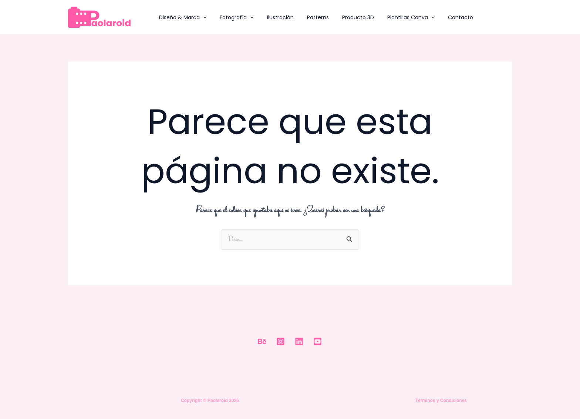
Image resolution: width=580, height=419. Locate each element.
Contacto (441, 17)
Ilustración (273, 17)
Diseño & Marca (181, 17)
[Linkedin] (299, 341)
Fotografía (232, 17)
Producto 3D (345, 17)
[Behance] (262, 341)
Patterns (307, 17)
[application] (201, 17)
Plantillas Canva (394, 17)
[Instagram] (280, 341)
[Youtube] (317, 341)
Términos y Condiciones (441, 400)
